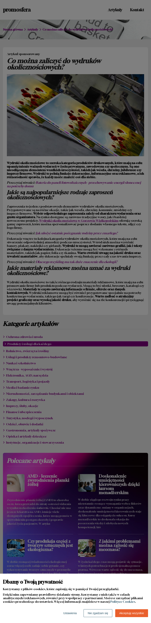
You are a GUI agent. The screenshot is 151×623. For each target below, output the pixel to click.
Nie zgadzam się (98, 613)
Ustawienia (70, 613)
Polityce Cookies (122, 602)
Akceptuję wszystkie (131, 613)
